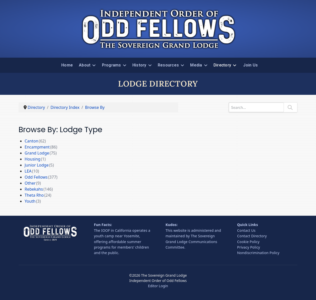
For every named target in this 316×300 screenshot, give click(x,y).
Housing (32, 159)
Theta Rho (34, 195)
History (139, 65)
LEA (28, 171)
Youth (30, 201)
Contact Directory (252, 236)
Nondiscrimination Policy (258, 252)
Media (196, 65)
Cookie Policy (248, 241)
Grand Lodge (37, 153)
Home (67, 65)
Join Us (250, 65)
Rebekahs (34, 189)
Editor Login (158, 285)
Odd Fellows (36, 177)
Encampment (37, 147)
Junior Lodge (37, 165)
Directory (222, 65)
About (84, 65)
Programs (111, 65)
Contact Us (246, 230)
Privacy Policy (248, 247)
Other (30, 183)
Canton (31, 141)
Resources (168, 65)
